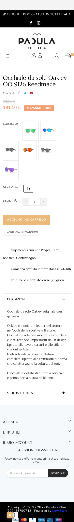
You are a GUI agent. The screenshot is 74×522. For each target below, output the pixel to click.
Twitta (24, 93)
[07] (11, 170)
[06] (46, 150)
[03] (48, 131)
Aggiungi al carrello (26, 219)
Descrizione (16, 299)
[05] (30, 131)
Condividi (19, 93)
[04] (29, 150)
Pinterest (31, 93)
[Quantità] (34, 201)
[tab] (37, 299)
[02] (11, 150)
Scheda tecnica (20, 393)
